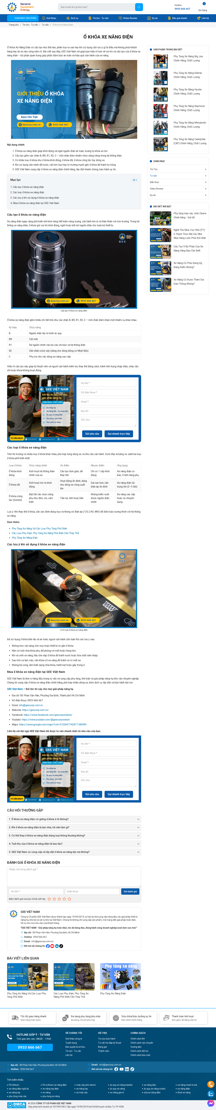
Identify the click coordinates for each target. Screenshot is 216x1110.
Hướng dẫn (136, 1047)
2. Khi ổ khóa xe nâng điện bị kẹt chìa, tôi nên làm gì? (39, 827)
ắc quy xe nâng (117, 1088)
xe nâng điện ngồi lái (19, 1088)
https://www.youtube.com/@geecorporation (46, 719)
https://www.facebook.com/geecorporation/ (48, 714)
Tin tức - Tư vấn (98, 18)
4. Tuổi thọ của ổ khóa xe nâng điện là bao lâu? (35, 843)
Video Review (127, 18)
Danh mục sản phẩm (25, 18)
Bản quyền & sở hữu (75, 1047)
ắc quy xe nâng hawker (121, 1085)
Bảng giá (102, 1047)
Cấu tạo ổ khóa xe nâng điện (28, 187)
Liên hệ (203, 18)
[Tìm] (139, 7)
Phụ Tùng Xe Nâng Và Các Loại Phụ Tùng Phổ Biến (39, 528)
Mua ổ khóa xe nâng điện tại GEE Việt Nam (36, 203)
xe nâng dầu (150, 1085)
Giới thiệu (49, 18)
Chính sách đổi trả (139, 1051)
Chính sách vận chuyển (142, 1043)
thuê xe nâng (184, 1092)
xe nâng (46, 1092)
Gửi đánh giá (130, 891)
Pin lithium (14, 1085)
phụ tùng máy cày (17, 1096)
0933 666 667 (182, 8)
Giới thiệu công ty (73, 1038)
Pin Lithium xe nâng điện (55, 1085)
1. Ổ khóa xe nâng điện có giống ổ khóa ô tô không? (39, 819)
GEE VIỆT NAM (30, 911)
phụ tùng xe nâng (51, 1096)
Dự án (152, 18)
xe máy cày (82, 1092)
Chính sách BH (138, 1038)
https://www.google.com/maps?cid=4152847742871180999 (52, 724)
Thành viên (103, 1051)
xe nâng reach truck (187, 1085)
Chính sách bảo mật (140, 1055)
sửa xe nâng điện (152, 1092)
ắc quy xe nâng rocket (154, 1088)
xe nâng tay (82, 1088)
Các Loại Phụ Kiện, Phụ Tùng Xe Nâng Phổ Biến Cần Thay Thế (45, 533)
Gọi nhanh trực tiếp (119, 433)
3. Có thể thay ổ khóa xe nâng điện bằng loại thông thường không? (47, 835)
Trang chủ (14, 25)
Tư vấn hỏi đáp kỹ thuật (109, 1043)
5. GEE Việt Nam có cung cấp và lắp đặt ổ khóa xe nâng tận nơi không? (49, 851)
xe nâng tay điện (51, 1088)
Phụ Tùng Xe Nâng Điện (25, 537)
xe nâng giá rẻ (117, 1092)
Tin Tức (154, 169)
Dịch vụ (72, 18)
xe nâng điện (184, 1088)
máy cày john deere (86, 1085)
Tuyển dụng (71, 1043)
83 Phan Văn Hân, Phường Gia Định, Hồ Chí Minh (56, 932)
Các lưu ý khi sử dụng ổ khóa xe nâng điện (36, 197)
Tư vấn (45, 25)
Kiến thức (154, 182)
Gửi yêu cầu (92, 433)
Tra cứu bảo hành (106, 1038)
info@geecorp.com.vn (31, 705)
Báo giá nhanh (177, 18)
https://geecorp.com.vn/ (35, 710)
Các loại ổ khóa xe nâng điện (28, 192)
